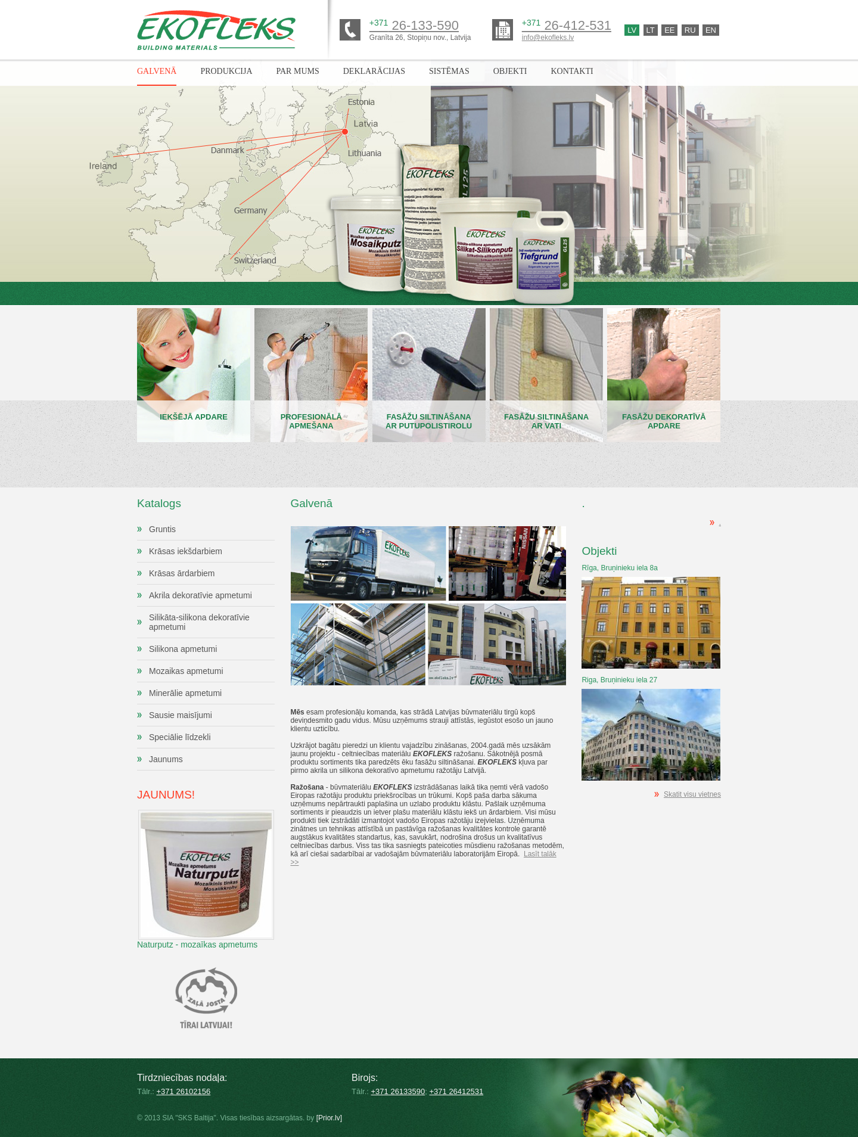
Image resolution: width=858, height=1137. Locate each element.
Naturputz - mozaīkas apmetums (206, 864)
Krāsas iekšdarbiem (185, 551)
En (710, 30)
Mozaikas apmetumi (186, 671)
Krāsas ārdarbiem (182, 573)
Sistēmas (449, 71)
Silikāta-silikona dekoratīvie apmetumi (199, 622)
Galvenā (156, 71)
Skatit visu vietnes (692, 794)
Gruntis (162, 529)
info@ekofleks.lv (548, 37)
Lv (631, 30)
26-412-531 (566, 25)
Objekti (510, 71)
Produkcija (226, 71)
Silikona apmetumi (183, 649)
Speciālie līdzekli (180, 737)
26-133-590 (414, 25)
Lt (650, 30)
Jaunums (166, 759)
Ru (690, 30)
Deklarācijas (374, 71)
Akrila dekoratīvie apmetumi (200, 595)
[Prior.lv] (329, 1118)
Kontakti (572, 71)
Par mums (297, 71)
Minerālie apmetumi (185, 693)
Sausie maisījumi (180, 715)
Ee (669, 30)
